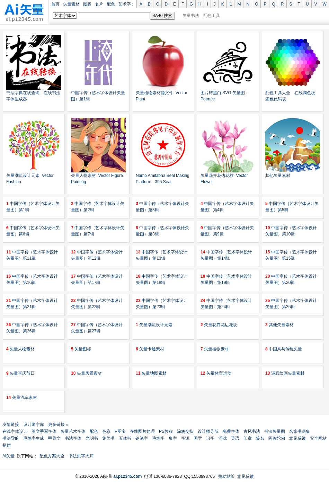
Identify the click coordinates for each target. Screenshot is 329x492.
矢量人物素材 (20, 349)
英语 (235, 438)
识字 (210, 438)
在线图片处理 (142, 431)
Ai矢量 (8, 456)
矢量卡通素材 (150, 349)
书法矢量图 (274, 431)
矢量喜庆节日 (20, 373)
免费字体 (231, 431)
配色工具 (211, 15)
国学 (198, 438)
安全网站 (318, 438)
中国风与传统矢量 (283, 349)
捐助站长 (226, 476)
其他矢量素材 (277, 175)
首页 (55, 4)
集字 (173, 438)
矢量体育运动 (216, 373)
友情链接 (10, 424)
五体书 (125, 438)
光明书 (92, 438)
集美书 (108, 438)
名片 (99, 4)
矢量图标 (81, 349)
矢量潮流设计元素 (154, 324)
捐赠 (6, 445)
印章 (247, 438)
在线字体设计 (14, 431)
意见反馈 (297, 438)
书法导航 (10, 438)
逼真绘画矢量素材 (284, 373)
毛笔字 (158, 438)
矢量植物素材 (215, 349)
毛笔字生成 (33, 438)
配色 (111, 4)
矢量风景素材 (86, 373)
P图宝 (120, 431)
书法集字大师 (81, 456)
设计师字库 (33, 424)
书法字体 (73, 438)
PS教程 (166, 431)
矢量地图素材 (151, 373)
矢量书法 (191, 15)
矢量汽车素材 (21, 397)
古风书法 (251, 431)
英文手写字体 (44, 431)
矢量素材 (71, 4)
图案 (87, 4)
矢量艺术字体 (73, 431)
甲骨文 (54, 438)
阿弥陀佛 (276, 438)
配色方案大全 (51, 456)
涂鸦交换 (185, 431)
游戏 (223, 438)
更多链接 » (58, 424)
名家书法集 (299, 431)
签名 (260, 438)
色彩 (106, 431)
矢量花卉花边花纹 (219, 324)
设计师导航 (208, 431)
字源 (185, 438)
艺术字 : (125, 4)
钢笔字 (141, 438)
